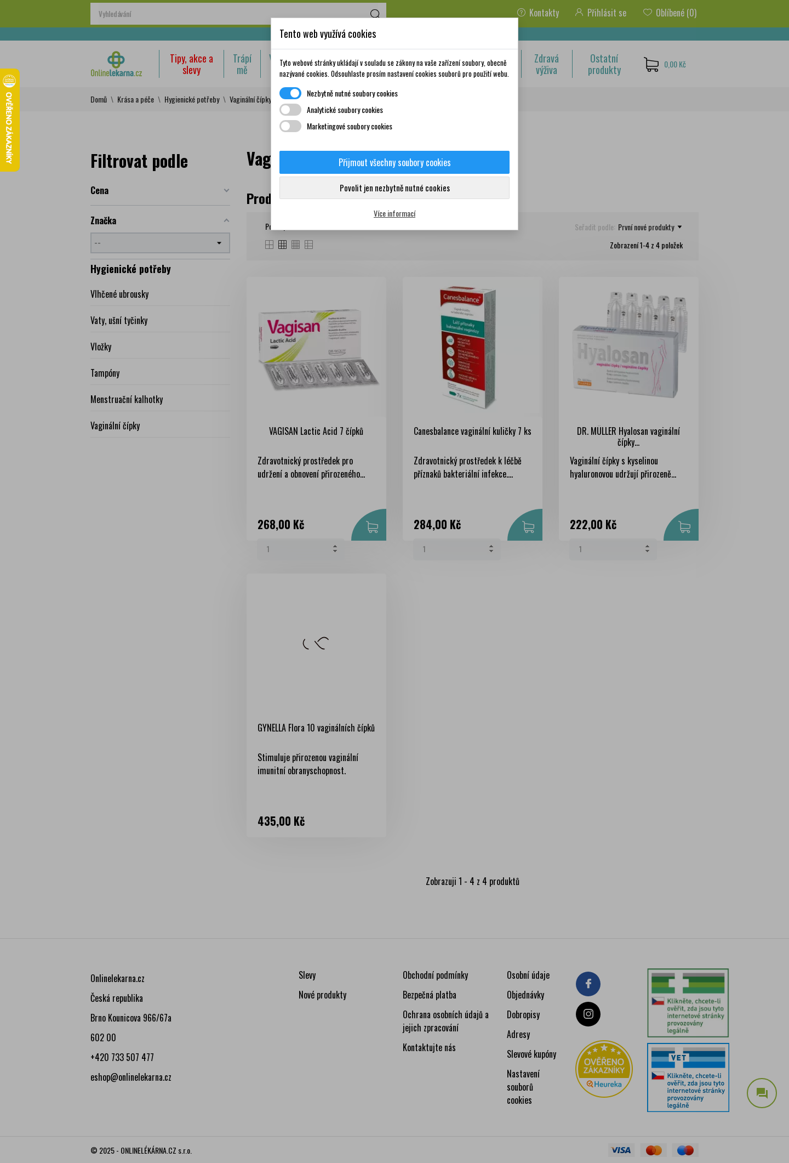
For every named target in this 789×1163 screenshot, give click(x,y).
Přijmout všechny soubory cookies (395, 162)
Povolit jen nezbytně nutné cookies (395, 187)
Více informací (394, 213)
